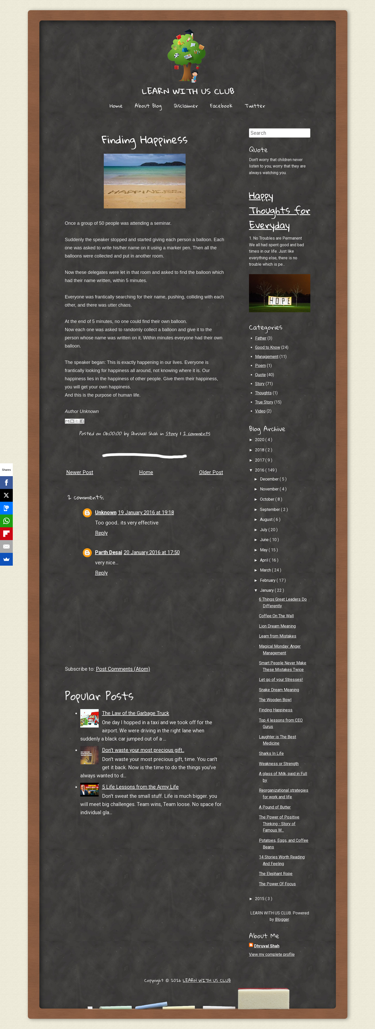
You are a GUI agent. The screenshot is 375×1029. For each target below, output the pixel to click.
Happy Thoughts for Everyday (279, 210)
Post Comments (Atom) (123, 669)
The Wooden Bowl (275, 699)
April (264, 560)
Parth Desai (108, 552)
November (270, 489)
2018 (260, 450)
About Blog (148, 105)
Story (171, 433)
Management (266, 356)
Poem (260, 365)
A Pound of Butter (275, 807)
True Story (264, 402)
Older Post (211, 472)
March (266, 570)
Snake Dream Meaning (279, 689)
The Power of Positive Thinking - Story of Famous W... (279, 824)
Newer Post (79, 472)
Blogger (282, 919)
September (270, 509)
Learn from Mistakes (277, 636)
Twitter (255, 105)
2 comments (196, 433)
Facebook (221, 105)
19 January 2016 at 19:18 (146, 512)
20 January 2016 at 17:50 (152, 552)
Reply (101, 533)
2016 (260, 470)
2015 (260, 898)
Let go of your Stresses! (281, 679)
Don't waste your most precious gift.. (143, 750)
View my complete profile (272, 954)
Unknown (106, 512)
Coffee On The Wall (276, 615)
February (268, 580)
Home (116, 105)
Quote (260, 374)
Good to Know (267, 347)
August (267, 519)
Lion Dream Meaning (277, 626)
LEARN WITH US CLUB (207, 980)
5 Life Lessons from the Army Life (140, 787)
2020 (260, 439)
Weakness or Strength (279, 763)
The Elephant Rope (275, 873)
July (264, 529)
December (270, 479)
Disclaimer (186, 105)
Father (260, 338)
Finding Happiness (145, 139)
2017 (260, 460)
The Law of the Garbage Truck (135, 713)
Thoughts (263, 392)
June (265, 539)
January (267, 590)
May (264, 549)
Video (260, 411)
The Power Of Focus (277, 883)
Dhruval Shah (266, 946)
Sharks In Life (271, 753)
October (267, 499)
